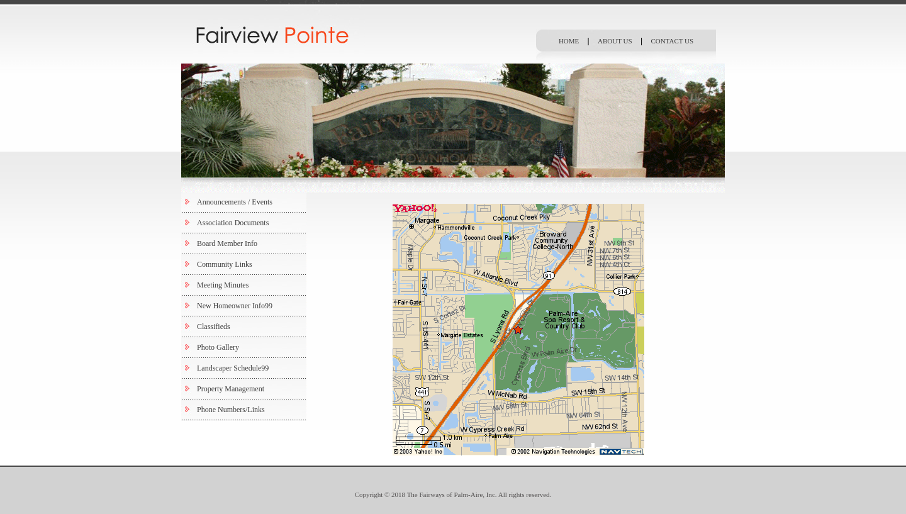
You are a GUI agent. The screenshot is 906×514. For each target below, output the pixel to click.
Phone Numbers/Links (231, 409)
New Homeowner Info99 (234, 305)
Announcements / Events (234, 202)
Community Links (224, 264)
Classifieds (213, 326)
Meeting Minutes (223, 285)
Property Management (230, 388)
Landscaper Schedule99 (233, 368)
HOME (569, 41)
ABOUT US (615, 41)
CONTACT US (672, 41)
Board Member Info (227, 243)
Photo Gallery (218, 347)
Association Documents (233, 222)
